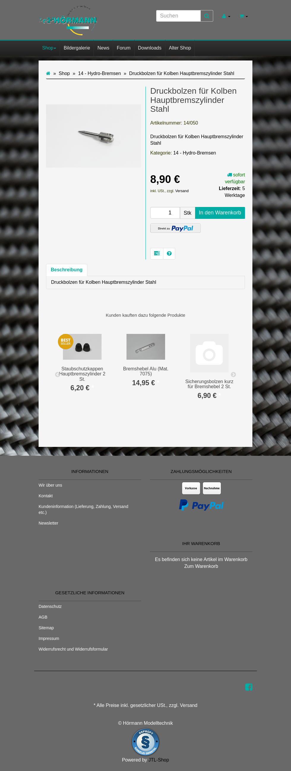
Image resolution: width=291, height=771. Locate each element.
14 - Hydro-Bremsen (194, 152)
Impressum (49, 638)
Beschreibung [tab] (67, 269)
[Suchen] (178, 16)
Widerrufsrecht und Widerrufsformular (73, 649)
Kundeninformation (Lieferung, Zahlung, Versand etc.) (83, 509)
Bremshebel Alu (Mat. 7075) (146, 371)
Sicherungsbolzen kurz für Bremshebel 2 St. (209, 384)
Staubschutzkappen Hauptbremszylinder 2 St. (82, 374)
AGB (43, 617)
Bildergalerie (77, 47)
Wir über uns (50, 485)
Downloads (150, 47)
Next (233, 375)
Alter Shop (180, 47)
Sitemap (46, 627)
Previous (57, 375)
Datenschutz (50, 606)
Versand (182, 191)
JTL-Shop (158, 759)
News (103, 47)
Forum (123, 47)
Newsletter (48, 523)
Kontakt (46, 495)
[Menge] (165, 213)
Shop (49, 47)
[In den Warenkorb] (220, 213)
